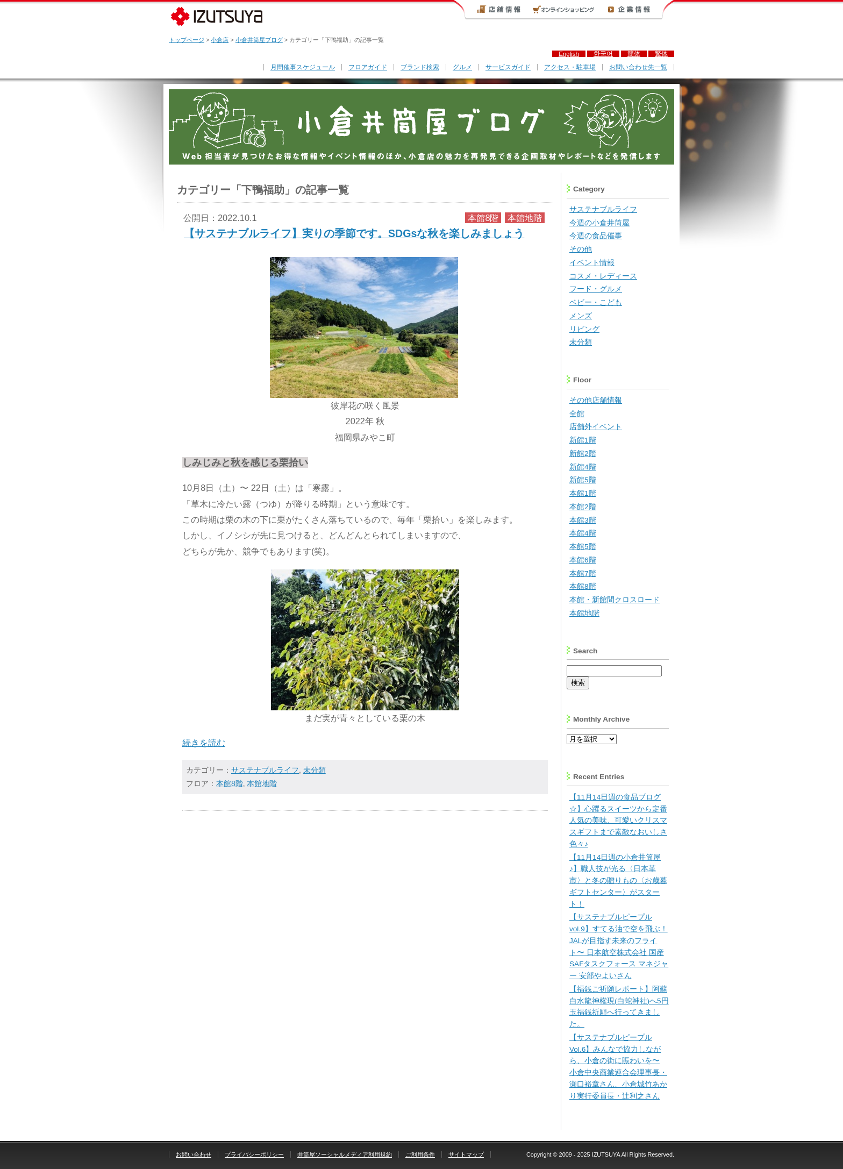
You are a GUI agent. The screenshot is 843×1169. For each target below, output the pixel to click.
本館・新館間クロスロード (614, 600)
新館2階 (582, 454)
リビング (584, 329)
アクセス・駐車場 (570, 67)
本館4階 (582, 533)
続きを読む (203, 742)
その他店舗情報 (595, 400)
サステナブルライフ (265, 770)
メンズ (580, 316)
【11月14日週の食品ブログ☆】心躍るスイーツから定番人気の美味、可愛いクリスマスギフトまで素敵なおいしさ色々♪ (618, 820)
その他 (580, 249)
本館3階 (582, 520)
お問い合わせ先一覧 (638, 67)
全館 (576, 414)
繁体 (661, 54)
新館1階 (582, 440)
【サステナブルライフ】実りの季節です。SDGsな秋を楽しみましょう (354, 233)
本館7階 (582, 573)
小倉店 (219, 40)
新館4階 (582, 467)
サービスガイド (508, 67)
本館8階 (483, 218)
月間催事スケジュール (302, 67)
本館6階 (582, 560)
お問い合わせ (193, 1154)
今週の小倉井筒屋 (599, 223)
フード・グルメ (595, 289)
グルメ (462, 67)
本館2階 (582, 507)
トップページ (186, 40)
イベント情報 (592, 263)
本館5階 (582, 547)
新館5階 (582, 480)
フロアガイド (367, 67)
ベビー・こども (595, 302)
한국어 (603, 54)
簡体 (633, 54)
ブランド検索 (420, 67)
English (569, 54)
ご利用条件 (420, 1154)
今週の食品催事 (595, 236)
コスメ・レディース (603, 276)
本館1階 (582, 493)
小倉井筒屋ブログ (259, 40)
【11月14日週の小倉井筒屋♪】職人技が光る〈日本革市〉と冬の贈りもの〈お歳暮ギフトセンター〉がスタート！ (618, 880)
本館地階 (525, 218)
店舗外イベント (595, 427)
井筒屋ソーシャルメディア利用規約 (344, 1154)
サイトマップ (466, 1154)
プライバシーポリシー (254, 1154)
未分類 (314, 770)
